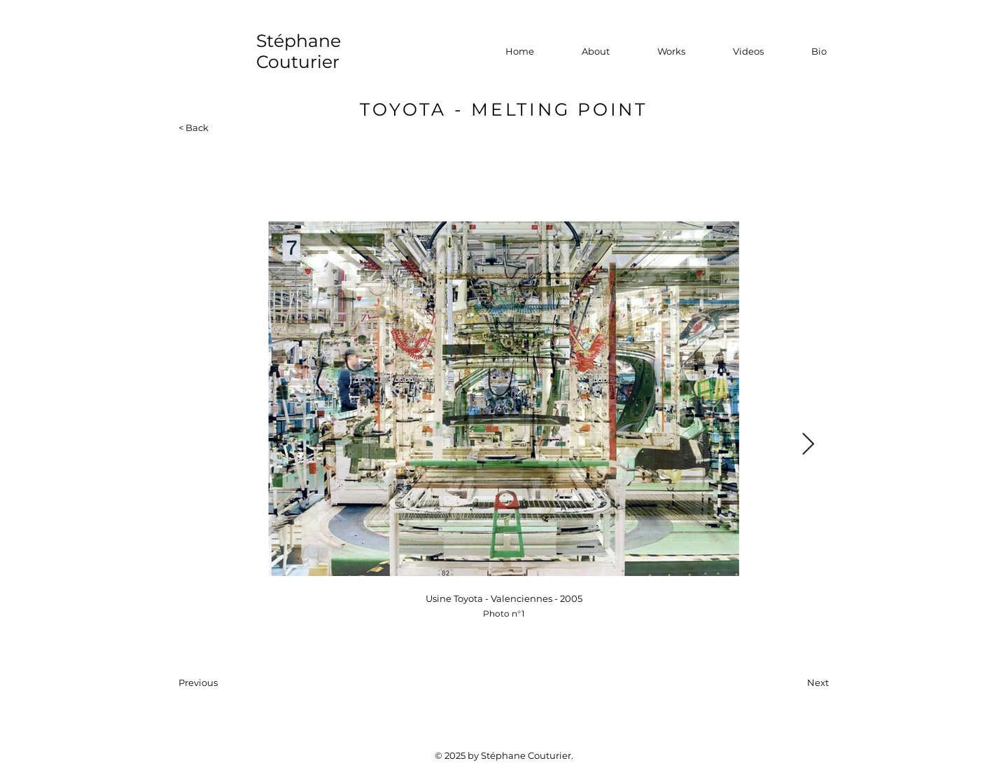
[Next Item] (808, 445)
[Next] (794, 682)
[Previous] (224, 682)
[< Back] (200, 127)
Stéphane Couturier (298, 51)
